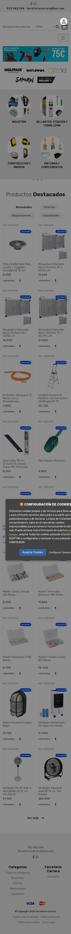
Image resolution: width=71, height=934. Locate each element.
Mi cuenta (64, 21)
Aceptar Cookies (32, 552)
